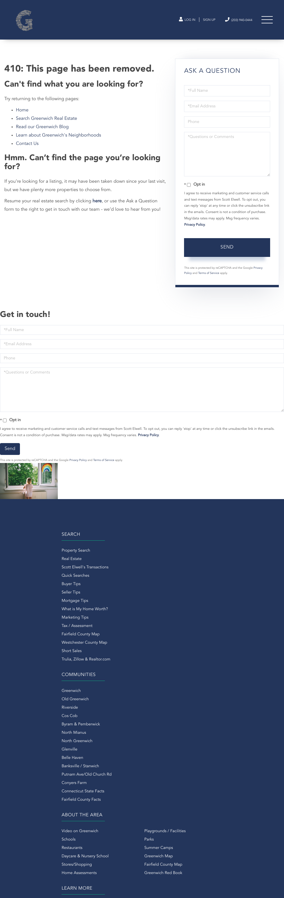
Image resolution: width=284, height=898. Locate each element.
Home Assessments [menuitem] (29, 741)
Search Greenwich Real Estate (46, 125)
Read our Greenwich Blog (42, 133)
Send (227, 253)
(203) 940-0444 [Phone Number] (234, 21)
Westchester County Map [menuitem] (34, 651)
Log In (174, 22)
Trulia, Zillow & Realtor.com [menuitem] (36, 668)
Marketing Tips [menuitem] (25, 626)
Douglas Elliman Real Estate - (173, 782)
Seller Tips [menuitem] (21, 601)
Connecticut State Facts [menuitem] (163, 659)
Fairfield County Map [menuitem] (30, 643)
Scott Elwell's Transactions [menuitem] (35, 576)
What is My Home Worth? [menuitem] (35, 617)
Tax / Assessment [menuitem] (27, 634)
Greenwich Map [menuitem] (93, 724)
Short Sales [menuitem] (21, 659)
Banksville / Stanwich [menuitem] (161, 634)
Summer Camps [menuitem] (93, 716)
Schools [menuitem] (18, 707)
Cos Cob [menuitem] (150, 584)
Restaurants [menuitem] (22, 716)
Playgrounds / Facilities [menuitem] (99, 699)
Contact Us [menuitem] (152, 707)
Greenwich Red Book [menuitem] (98, 741)
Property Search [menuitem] (26, 559)
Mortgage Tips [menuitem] (25, 609)
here (97, 207)
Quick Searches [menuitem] (25, 584)
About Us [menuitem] (150, 699)
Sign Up (200, 22)
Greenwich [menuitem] (152, 559)
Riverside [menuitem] (150, 576)
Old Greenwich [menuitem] (155, 567)
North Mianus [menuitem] (154, 601)
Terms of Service (208, 279)
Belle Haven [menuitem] (153, 626)
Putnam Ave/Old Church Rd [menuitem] (167, 643)
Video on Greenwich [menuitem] (30, 699)
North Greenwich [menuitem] (157, 609)
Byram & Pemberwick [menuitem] (161, 592)
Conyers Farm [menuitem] (154, 651)
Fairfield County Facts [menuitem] (161, 668)
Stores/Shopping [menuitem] (27, 733)
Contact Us (27, 150)
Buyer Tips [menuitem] (21, 592)
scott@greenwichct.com (56, 805)
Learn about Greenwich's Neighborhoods (58, 141)
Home (22, 116)
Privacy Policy (194, 231)
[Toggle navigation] (266, 21)
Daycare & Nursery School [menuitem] (35, 724)
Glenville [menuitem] (150, 617)
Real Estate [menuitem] (21, 567)
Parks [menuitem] (84, 707)
